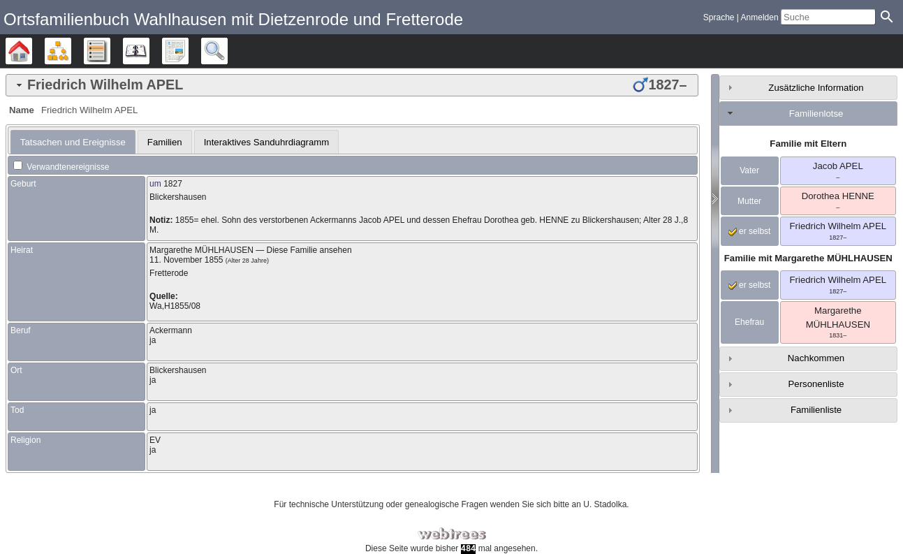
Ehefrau (749, 322)
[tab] (352, 85)
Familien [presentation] (164, 142)
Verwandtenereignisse (61, 167)
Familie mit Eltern (808, 143)
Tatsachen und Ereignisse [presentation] (73, 142)
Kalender (149, 51)
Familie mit (808, 258)
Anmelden (760, 17)
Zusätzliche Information (815, 87)
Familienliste (816, 409)
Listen (110, 51)
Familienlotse (816, 113)
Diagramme (71, 51)
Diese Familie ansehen (309, 250)
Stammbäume (32, 51)
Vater (749, 170)
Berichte (188, 51)
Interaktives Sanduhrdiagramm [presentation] (267, 142)
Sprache (719, 17)
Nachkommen (816, 358)
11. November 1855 (186, 260)
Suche (227, 51)
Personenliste (816, 384)
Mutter (749, 201)
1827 (172, 184)
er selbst (749, 231)
